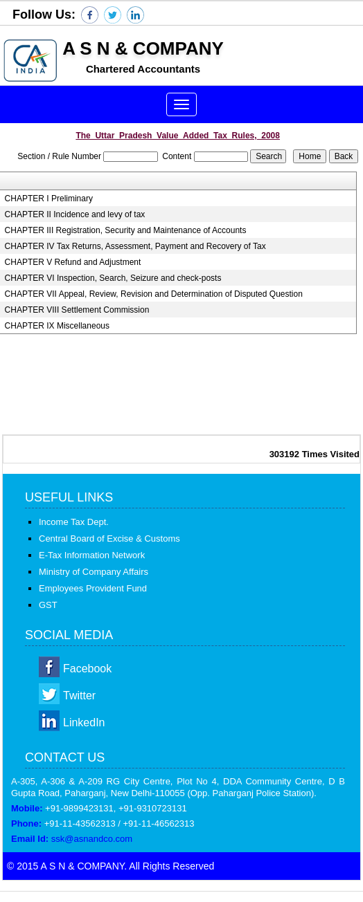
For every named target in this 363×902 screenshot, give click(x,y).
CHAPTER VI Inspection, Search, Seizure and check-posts (113, 278)
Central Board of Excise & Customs (109, 538)
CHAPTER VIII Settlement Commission (77, 310)
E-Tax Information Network (92, 555)
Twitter (79, 695)
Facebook (87, 668)
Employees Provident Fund (93, 588)
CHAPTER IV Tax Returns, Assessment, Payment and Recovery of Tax (135, 246)
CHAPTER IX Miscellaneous (57, 326)
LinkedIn (84, 722)
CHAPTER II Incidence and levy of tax (75, 214)
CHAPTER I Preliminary (49, 198)
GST (48, 605)
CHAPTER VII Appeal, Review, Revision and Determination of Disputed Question (154, 294)
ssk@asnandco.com (91, 839)
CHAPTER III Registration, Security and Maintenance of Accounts (126, 230)
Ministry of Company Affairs (93, 572)
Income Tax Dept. (74, 522)
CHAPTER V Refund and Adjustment (73, 262)
